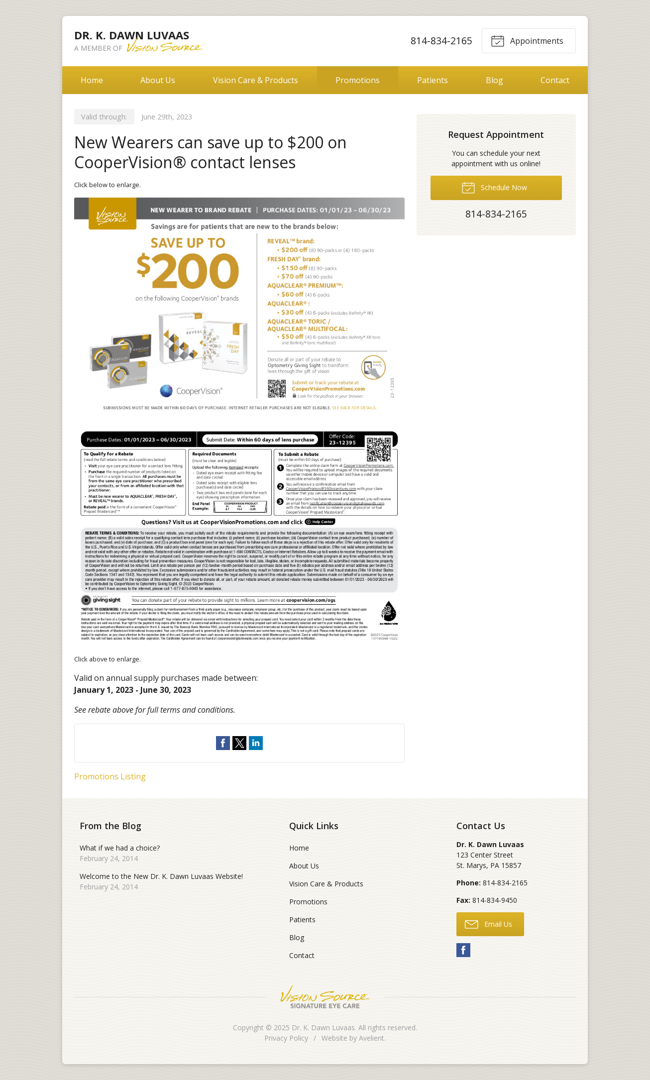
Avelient (371, 1038)
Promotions (357, 80)
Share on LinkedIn (256, 743)
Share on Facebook (223, 743)
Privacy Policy (286, 1038)
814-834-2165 (441, 40)
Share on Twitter (239, 743)
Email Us (488, 924)
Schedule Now (494, 187)
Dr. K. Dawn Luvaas (323, 1027)
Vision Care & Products (255, 80)
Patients (432, 80)
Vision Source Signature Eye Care (325, 996)
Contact (555, 80)
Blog (494, 80)
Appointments (527, 40)
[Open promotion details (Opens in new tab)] (239, 422)
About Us (157, 80)
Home (92, 80)
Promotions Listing (110, 776)
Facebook (463, 950)
